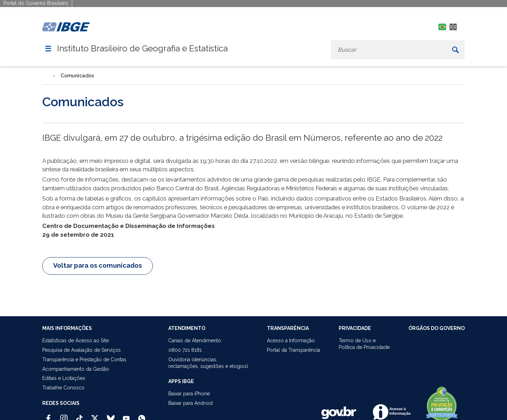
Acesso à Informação (291, 340)
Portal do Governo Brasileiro (36, 3)
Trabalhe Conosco (63, 387)
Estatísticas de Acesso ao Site (75, 340)
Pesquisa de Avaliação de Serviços (81, 350)
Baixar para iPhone (189, 393)
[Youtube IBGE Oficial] (126, 415)
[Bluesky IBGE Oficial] (111, 415)
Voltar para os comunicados (97, 265)
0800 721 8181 (185, 350)
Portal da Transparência (293, 350)
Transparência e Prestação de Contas (84, 359)
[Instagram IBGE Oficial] (64, 415)
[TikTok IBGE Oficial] (79, 415)
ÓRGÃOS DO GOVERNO (436, 328)
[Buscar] (455, 49)
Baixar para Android (190, 403)
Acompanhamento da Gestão (75, 369)
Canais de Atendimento (194, 340)
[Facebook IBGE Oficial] (48, 415)
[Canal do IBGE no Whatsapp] (142, 415)
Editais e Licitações (63, 378)
